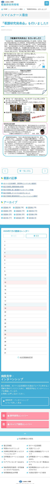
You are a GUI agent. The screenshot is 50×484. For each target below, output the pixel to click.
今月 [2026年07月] (26, 357)
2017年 (7, 218)
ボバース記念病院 (35, 435)
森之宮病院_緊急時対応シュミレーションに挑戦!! (20, 196)
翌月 (37, 236)
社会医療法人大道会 (26, 428)
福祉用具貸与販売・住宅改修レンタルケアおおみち (14, 458)
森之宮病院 (8, 435)
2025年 (19, 207)
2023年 (7, 211)
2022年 (20, 211)
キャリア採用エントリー (16, 413)
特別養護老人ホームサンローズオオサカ (39, 458)
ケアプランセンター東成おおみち (39, 452)
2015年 (32, 218)
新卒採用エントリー (14, 404)
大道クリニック (34, 438)
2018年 (33, 214)
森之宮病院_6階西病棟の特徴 (13, 187)
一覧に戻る (26, 171)
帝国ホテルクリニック (11, 438)
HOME (5, 9)
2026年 (7, 207)
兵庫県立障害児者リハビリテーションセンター (14, 442)
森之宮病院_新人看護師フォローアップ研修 (18, 190)
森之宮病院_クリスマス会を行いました (16, 193)
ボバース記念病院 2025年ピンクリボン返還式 (19, 183)
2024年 (32, 207)
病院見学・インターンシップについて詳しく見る (16, 390)
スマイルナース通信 (17, 9)
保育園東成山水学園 (11, 462)
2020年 (7, 214)
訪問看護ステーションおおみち (14, 447)
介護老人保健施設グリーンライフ (39, 442)
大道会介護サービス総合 (37, 462)
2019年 (20, 214)
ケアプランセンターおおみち (14, 451)
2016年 (20, 218)
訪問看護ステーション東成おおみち (39, 447)
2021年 (33, 211)
